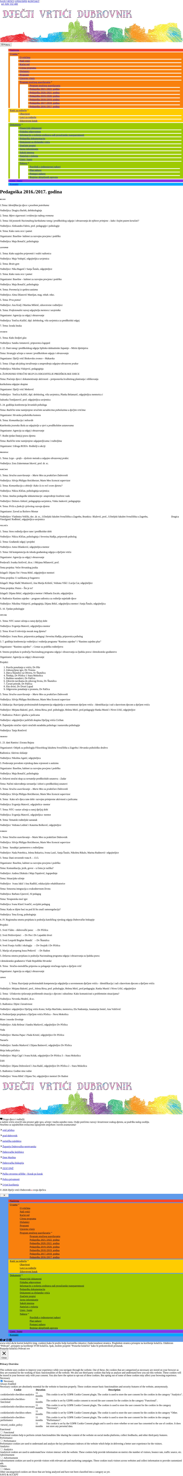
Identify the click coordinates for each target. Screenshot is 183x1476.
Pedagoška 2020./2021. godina (44, 92)
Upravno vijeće (27, 78)
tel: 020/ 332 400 (9, 4)
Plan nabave (36, 170)
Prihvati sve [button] (24, 1348)
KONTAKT (33, 1)
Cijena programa (28, 68)
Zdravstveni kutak (28, 120)
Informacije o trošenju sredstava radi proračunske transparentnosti (52, 135)
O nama (15, 54)
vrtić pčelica (8, 1130)
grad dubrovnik (9, 1135)
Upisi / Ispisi (26, 159)
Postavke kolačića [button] (8, 1348)
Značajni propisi (28, 145)
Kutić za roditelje (19, 110)
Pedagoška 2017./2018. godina (44, 103)
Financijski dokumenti (31, 128)
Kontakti (14, 184)
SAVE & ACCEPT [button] (9, 1474)
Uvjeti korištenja (10, 1184)
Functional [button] (5, 1429)
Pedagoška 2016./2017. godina (44, 106)
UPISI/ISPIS (21, 1)
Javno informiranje (29, 149)
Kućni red (25, 64)
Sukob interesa (27, 152)
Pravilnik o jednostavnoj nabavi (45, 166)
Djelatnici (24, 71)
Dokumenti (16, 124)
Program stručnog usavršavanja (36, 82)
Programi (24, 75)
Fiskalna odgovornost (30, 131)
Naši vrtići (25, 61)
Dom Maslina (9, 1157)
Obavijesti (25, 114)
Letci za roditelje (28, 117)
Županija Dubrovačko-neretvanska (19, 1146)
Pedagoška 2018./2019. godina (44, 99)
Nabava (25, 163)
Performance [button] (6, 1438)
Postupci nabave (37, 173)
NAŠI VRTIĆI (7, 1)
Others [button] (3, 1466)
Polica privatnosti (10, 1179)
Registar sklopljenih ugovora (44, 177)
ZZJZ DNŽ (7, 1168)
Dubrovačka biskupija (13, 1163)
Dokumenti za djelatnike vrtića (35, 142)
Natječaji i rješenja (29, 156)
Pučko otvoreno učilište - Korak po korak (22, 1174)
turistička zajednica (11, 1141)
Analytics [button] (4, 1446)
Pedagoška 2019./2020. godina (44, 96)
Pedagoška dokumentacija (32, 138)
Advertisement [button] (7, 1455)
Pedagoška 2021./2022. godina (44, 89)
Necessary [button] (5, 1378)
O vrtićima (25, 57)
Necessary (9, 1381)
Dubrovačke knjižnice (13, 1152)
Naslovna (14, 50)
